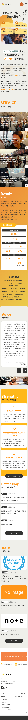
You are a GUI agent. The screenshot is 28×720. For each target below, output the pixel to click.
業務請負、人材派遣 (6, 704)
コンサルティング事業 (6, 709)
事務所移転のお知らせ (8, 524)
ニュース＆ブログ (19, 696)
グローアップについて (14, 476)
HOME (2, 693)
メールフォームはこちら (14, 656)
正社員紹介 (4, 702)
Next (25, 370)
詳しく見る (14, 533)
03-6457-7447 (8, 664)
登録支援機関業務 (5, 707)
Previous (19, 370)
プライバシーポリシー (22, 712)
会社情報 (3, 696)
